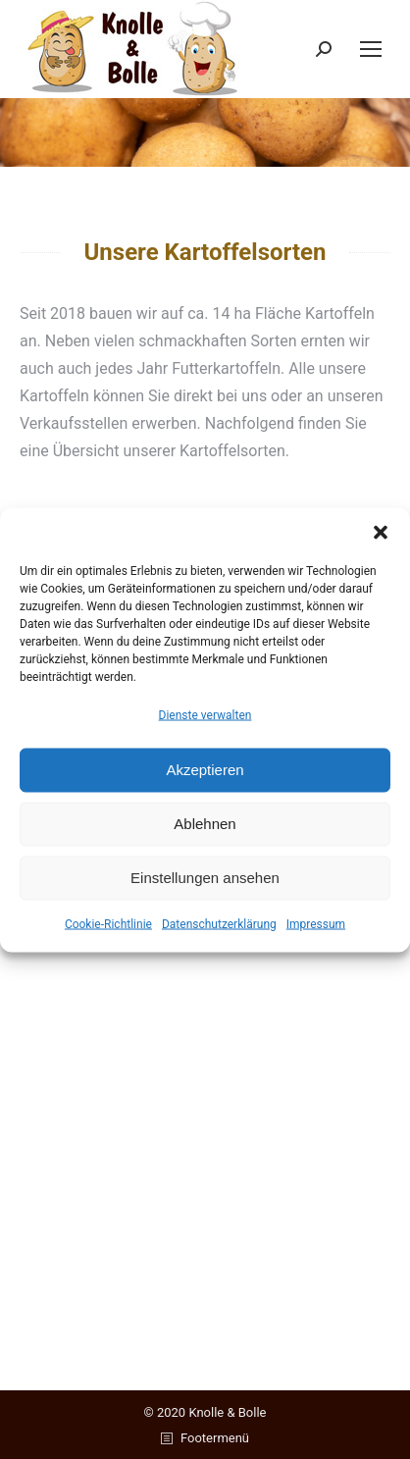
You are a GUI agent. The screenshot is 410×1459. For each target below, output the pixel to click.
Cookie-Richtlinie (108, 923)
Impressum (315, 923)
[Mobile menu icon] (370, 49)
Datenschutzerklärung (219, 923)
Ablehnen (204, 823)
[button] (380, 532)
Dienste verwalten (205, 714)
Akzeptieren (204, 769)
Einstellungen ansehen (205, 877)
